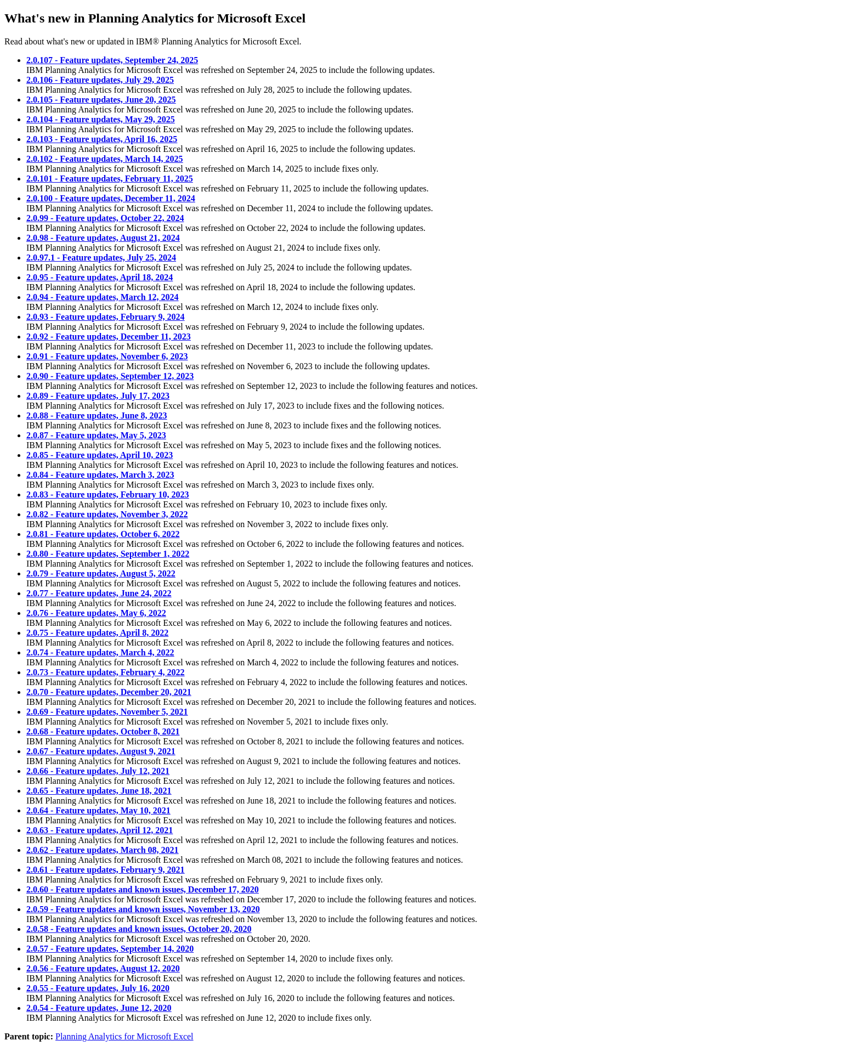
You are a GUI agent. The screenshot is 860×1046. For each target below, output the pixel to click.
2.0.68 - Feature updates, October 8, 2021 (102, 731)
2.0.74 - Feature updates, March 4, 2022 (100, 652)
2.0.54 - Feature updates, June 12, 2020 (99, 1008)
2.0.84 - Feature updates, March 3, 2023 (100, 474)
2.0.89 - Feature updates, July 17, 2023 (97, 395)
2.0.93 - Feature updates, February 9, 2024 (105, 316)
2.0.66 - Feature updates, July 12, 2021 (97, 771)
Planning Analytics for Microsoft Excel (124, 1036)
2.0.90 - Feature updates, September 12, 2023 (110, 376)
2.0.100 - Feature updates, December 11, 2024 (110, 198)
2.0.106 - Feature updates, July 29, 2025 (100, 79)
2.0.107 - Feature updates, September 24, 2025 (112, 60)
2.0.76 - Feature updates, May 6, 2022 (96, 613)
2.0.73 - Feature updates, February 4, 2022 (105, 672)
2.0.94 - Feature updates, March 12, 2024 (102, 297)
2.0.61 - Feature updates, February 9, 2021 (105, 869)
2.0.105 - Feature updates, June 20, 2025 (101, 99)
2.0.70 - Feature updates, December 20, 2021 (108, 692)
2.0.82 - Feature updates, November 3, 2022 (107, 514)
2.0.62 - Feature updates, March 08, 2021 (102, 850)
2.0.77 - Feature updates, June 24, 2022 (99, 593)
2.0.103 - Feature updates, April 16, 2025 (101, 139)
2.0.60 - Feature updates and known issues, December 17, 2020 (142, 889)
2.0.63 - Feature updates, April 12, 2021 (99, 830)
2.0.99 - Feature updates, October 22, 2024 (105, 218)
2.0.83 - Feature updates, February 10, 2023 (107, 494)
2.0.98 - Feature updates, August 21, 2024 (103, 237)
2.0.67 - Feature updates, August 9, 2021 (101, 751)
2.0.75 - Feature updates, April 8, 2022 (97, 632)
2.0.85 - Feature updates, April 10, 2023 (99, 455)
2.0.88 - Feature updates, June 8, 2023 (96, 415)
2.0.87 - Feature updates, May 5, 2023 (96, 435)
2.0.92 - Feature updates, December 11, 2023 (108, 336)
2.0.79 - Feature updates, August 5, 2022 (101, 573)
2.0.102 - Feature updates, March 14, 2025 (104, 158)
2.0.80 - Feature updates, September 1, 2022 (107, 553)
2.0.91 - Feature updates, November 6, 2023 (107, 356)
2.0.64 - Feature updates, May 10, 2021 (98, 810)
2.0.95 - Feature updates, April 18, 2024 (99, 277)
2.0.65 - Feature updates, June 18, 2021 (99, 790)
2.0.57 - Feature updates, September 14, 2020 (110, 948)
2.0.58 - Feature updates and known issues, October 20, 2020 (139, 929)
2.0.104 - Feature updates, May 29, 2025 (100, 119)
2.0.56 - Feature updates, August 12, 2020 (103, 968)
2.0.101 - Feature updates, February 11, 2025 (109, 178)
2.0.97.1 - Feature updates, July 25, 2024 (101, 257)
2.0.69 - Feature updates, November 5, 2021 (107, 711)
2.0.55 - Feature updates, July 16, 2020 (97, 988)
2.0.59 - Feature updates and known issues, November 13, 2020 (143, 909)
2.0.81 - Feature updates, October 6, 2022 (102, 534)
